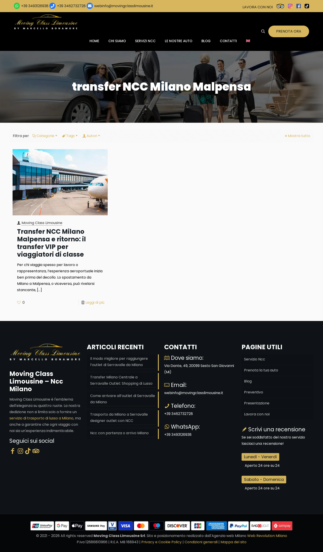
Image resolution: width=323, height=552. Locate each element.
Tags (70, 135)
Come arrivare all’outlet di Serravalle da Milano (122, 399)
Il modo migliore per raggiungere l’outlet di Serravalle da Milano (119, 361)
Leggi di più (94, 302)
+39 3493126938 (34, 6)
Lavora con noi (257, 414)
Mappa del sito (233, 542)
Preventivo (253, 392)
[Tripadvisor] (35, 451)
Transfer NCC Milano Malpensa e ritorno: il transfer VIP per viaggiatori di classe (51, 243)
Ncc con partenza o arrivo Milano (119, 433)
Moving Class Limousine (42, 222)
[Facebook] (12, 451)
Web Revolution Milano (267, 535)
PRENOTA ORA (288, 31)
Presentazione (256, 403)
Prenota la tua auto (261, 370)
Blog (248, 381)
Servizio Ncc (254, 359)
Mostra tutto (297, 135)
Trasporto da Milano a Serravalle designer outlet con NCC (119, 417)
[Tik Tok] (28, 451)
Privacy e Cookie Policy (161, 542)
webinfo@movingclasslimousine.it (123, 6)
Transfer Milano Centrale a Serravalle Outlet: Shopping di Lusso (121, 380)
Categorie (45, 135)
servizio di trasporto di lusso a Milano (41, 418)
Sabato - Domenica (264, 479)
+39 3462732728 (71, 6)
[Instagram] (20, 451)
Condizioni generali (201, 542)
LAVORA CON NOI (257, 7)
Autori (91, 135)
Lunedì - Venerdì (260, 457)
